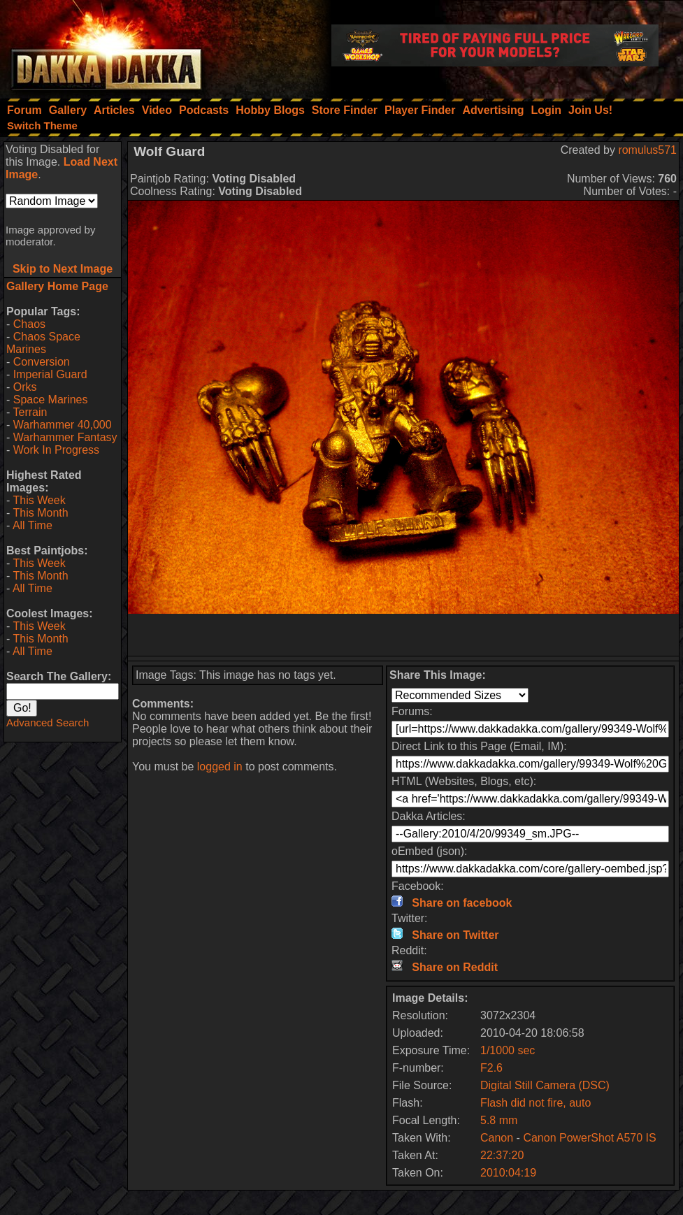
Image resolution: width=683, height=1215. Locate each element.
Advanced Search (47, 722)
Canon (496, 1138)
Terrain (30, 412)
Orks (25, 387)
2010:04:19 (508, 1173)
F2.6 (491, 1068)
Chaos (29, 324)
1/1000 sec (507, 1050)
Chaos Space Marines (43, 343)
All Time (32, 525)
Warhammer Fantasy (65, 437)
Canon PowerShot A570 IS (589, 1138)
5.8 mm (498, 1120)
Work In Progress (56, 450)
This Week (39, 500)
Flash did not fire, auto (535, 1103)
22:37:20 (502, 1155)
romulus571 (647, 150)
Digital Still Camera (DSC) (545, 1085)
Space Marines (50, 399)
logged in (220, 766)
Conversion (41, 362)
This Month (40, 513)
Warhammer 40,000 (62, 425)
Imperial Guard (50, 374)
